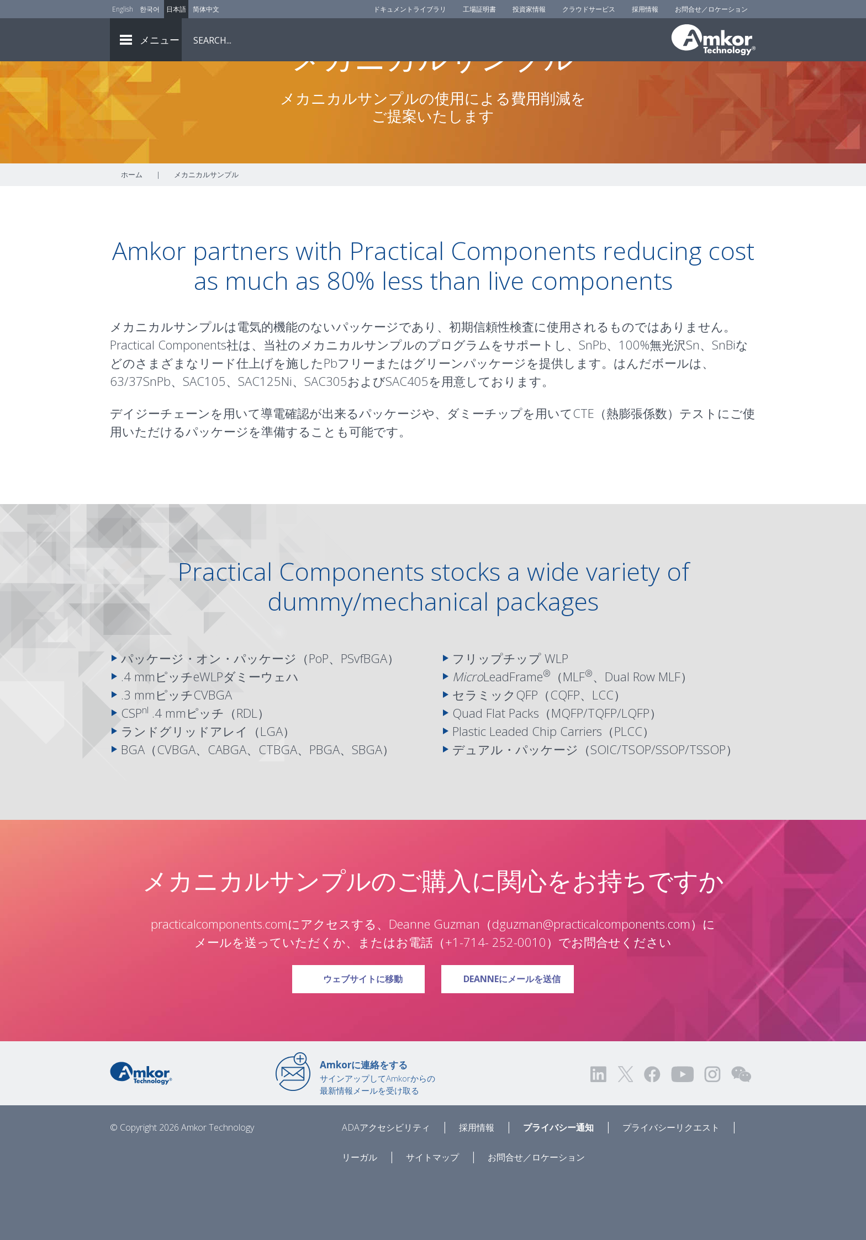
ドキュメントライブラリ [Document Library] (409, 9)
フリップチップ (496, 719)
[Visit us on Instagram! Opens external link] (712, 1135)
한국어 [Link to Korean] (150, 9)
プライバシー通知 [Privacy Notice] (558, 1189)
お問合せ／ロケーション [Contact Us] (711, 9)
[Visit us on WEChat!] (741, 1135)
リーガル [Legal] (359, 1218)
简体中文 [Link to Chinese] (206, 9)
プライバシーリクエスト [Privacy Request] (671, 1189)
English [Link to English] (122, 9)
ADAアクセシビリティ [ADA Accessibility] (386, 1189)
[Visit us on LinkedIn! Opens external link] (599, 1135)
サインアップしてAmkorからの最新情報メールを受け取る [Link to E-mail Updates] (377, 1138)
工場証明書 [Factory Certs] (479, 9)
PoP (319, 719)
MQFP (567, 774)
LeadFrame (497, 737)
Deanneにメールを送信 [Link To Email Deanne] (514, 1036)
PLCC (628, 792)
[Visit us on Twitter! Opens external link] (625, 1135)
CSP (135, 774)
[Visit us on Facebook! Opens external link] (652, 1135)
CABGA (227, 810)
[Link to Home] (141, 1133)
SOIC (603, 810)
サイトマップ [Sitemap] (432, 1218)
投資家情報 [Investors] (529, 9)
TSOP (636, 810)
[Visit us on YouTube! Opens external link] (682, 1135)
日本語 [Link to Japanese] (176, 9)
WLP (556, 719)
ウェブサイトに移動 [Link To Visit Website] (369, 1036)
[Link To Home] (713, 39)
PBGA (324, 810)
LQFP (635, 774)
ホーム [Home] (131, 236)
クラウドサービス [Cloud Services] (588, 9)
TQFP (602, 774)
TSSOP (707, 810)
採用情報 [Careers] (645, 9)
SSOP (670, 810)
